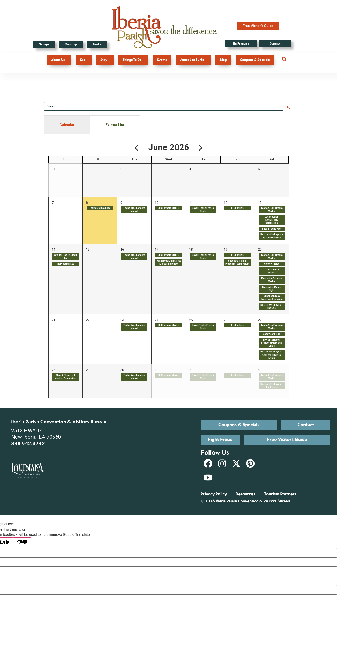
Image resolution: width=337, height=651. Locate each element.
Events (162, 60)
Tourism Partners (280, 493)
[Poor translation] (22, 541)
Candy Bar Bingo (272, 333)
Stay (104, 60)
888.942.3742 (28, 443)
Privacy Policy (213, 493)
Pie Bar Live (237, 207)
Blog (223, 60)
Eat (83, 60)
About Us (59, 60)
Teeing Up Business (99, 207)
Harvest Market (65, 263)
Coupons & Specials (255, 60)
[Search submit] (288, 106)
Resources (245, 493)
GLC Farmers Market (168, 207)
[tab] (67, 124)
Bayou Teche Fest (271, 228)
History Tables (271, 263)
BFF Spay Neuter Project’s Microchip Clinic (271, 342)
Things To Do (133, 60)
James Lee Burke (193, 60)
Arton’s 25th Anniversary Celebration (271, 219)
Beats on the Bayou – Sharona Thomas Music (271, 354)
